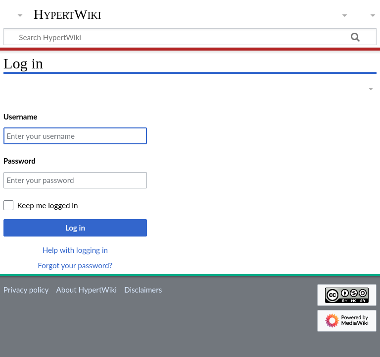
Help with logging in (75, 249)
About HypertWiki (86, 289)
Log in (75, 227)
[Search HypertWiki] (190, 37)
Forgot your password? (75, 265)
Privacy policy (25, 289)
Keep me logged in (47, 205)
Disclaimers (143, 289)
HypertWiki (67, 14)
